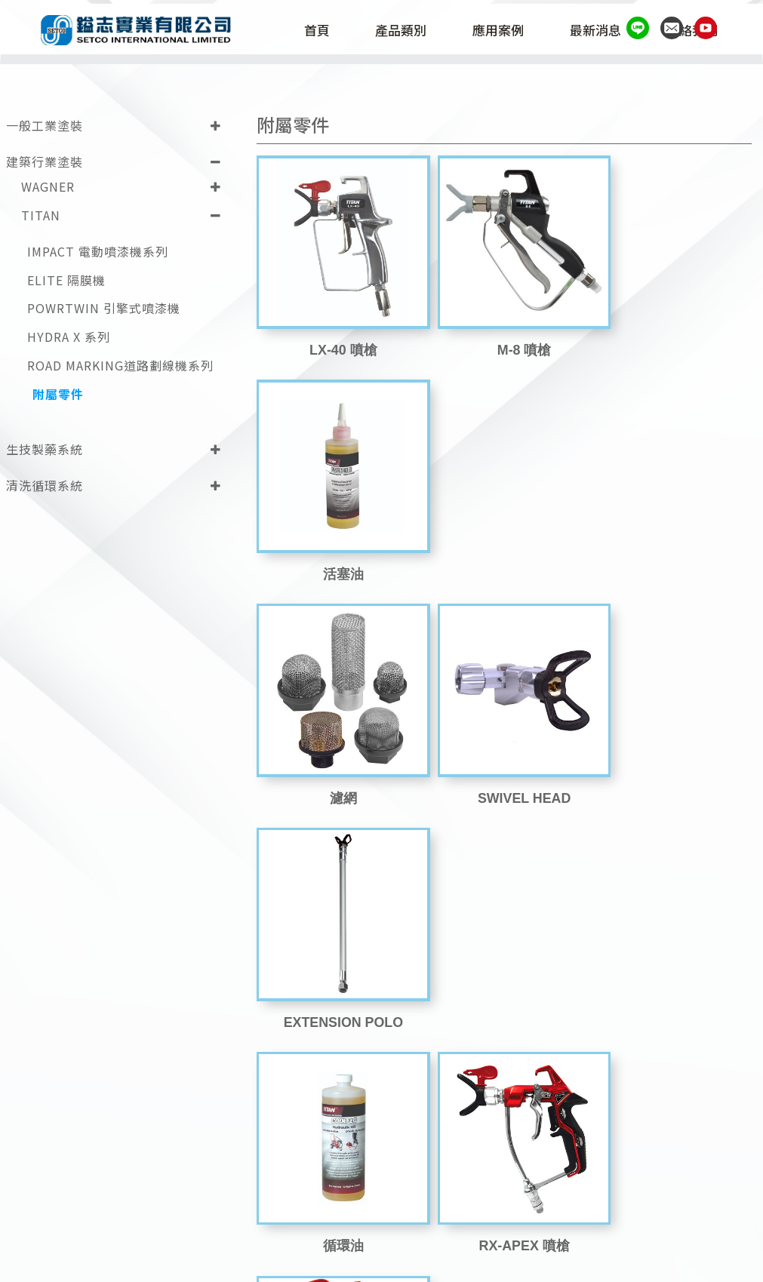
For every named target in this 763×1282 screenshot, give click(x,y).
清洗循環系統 (44, 483)
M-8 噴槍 (504, 335)
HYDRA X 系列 (68, 335)
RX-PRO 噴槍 (671, 761)
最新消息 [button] (602, 31)
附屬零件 (58, 392)
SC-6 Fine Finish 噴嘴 (671, 974)
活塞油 (671, 335)
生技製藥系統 (44, 447)
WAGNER (48, 185)
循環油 (336, 761)
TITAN (40, 213)
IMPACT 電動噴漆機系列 (97, 249)
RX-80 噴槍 (336, 974)
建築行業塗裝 (44, 160)
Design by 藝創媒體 (678, 1262)
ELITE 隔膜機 (66, 278)
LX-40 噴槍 (337, 335)
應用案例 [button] (505, 31)
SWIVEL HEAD (504, 548)
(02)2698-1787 (526, 1232)
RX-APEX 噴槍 (503, 761)
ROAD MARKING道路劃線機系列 (120, 364)
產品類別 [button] (408, 31)
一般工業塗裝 (44, 124)
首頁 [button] (324, 31)
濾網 (336, 548)
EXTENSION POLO (671, 548)
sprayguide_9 (504, 974)
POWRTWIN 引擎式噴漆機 (103, 306)
